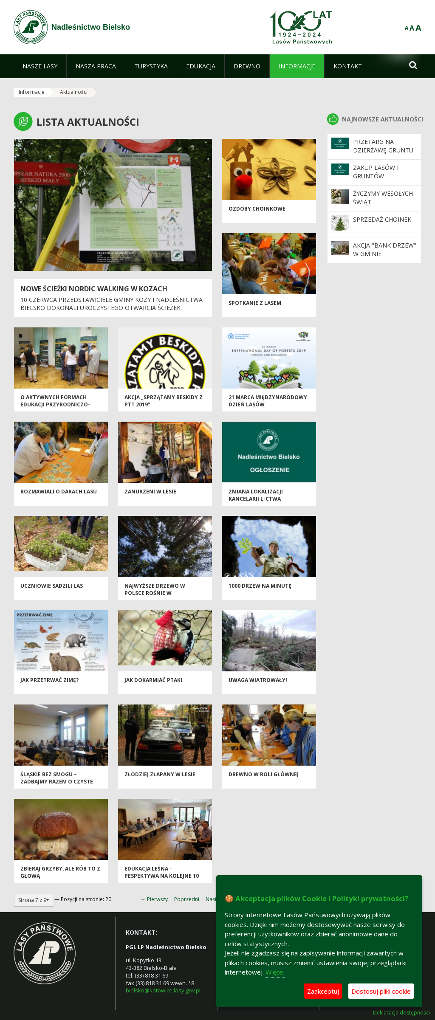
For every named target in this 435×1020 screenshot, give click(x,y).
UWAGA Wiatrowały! (258, 680)
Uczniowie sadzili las (51, 585)
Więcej (275, 972)
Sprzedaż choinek (382, 219)
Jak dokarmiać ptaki (153, 680)
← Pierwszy (154, 899)
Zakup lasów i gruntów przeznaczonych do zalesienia (381, 180)
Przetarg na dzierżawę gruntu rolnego (383, 150)
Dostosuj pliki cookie (381, 991)
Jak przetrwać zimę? (49, 680)
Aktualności (74, 92)
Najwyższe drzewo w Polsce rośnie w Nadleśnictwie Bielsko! (158, 593)
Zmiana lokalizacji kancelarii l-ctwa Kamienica (256, 499)
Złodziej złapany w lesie (159, 774)
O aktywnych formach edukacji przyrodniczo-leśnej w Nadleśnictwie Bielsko (55, 408)
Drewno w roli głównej (264, 774)
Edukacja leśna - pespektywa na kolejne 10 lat (161, 876)
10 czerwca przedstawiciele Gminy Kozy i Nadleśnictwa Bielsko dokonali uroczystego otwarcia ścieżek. (111, 304)
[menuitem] (40, 66)
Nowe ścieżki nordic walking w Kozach (93, 288)
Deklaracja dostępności (401, 1013)
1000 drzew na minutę (260, 585)
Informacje (32, 92)
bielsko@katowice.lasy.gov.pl (163, 990)
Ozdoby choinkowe (257, 208)
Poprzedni (186, 899)
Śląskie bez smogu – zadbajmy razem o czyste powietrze (56, 782)
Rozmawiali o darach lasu (58, 491)
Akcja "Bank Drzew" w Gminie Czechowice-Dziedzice (384, 258)
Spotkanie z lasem (255, 303)
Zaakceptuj (323, 991)
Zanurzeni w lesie (150, 491)
